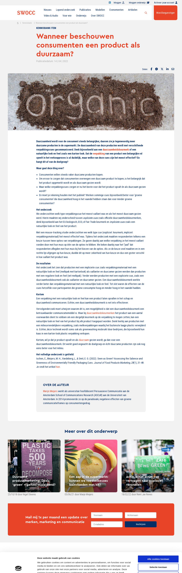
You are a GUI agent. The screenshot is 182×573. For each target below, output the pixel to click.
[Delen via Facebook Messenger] (156, 69)
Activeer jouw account (165, 2)
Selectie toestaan (158, 547)
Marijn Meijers (50, 391)
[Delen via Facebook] (151, 69)
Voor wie (67, 15)
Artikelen (132, 9)
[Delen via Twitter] (162, 69)
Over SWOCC (97, 15)
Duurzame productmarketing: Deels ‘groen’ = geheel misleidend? (33, 481)
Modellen (100, 9)
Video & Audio (51, 15)
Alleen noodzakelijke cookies (158, 555)
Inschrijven (140, 524)
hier (58, 366)
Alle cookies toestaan (158, 539)
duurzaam (84, 339)
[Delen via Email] (172, 69)
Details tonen (153, 567)
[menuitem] (48, 10)
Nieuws (47, 9)
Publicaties (85, 9)
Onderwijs (81, 15)
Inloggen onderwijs (139, 2)
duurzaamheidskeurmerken (101, 312)
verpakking (99, 153)
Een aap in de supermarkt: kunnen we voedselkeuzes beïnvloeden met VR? (88, 481)
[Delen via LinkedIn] (167, 69)
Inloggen (119, 2)
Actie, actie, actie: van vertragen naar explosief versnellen (144, 481)
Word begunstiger (165, 12)
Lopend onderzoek (65, 9)
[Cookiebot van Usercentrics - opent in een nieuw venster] (18, 567)
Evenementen (116, 9)
